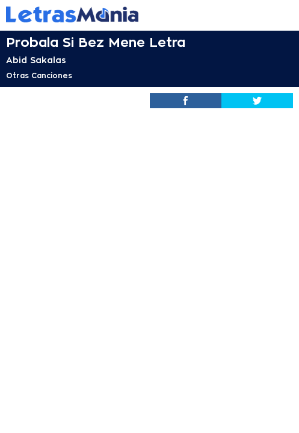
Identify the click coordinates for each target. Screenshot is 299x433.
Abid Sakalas (36, 60)
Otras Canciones (39, 75)
